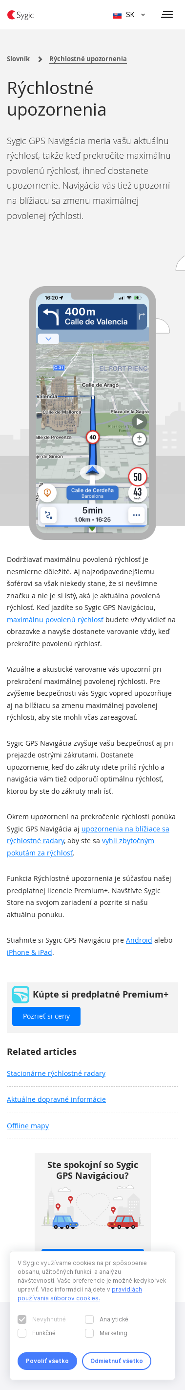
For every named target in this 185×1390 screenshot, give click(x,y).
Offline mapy (28, 1125)
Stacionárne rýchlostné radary (56, 1073)
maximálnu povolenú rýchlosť (55, 619)
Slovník (18, 59)
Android (139, 940)
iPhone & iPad (29, 952)
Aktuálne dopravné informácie (56, 1099)
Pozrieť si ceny (46, 1016)
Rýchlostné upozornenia (88, 59)
